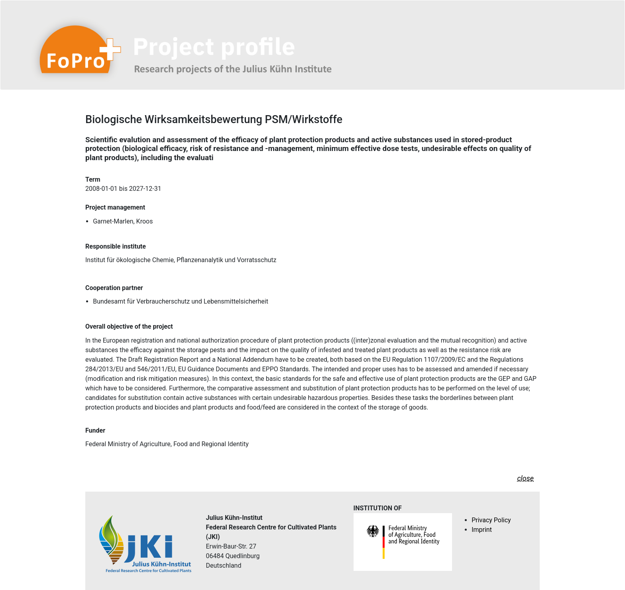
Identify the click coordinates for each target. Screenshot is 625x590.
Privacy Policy (491, 520)
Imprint (482, 529)
